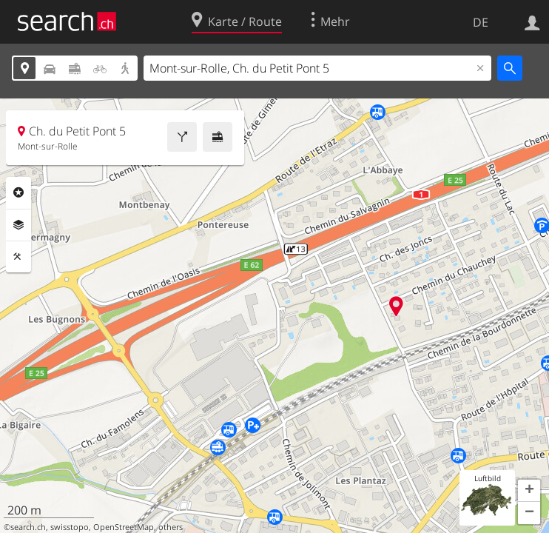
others (170, 527)
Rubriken (18, 192)
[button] (529, 491)
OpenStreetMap (123, 527)
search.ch (28, 527)
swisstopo (69, 527)
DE (480, 22)
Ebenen (18, 225)
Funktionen (18, 256)
